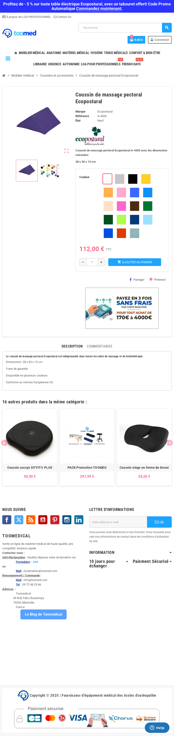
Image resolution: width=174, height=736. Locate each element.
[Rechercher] (125, 28)
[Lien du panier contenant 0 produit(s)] (136, 40)
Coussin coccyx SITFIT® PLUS (30, 467)
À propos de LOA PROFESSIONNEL (28, 17)
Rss (30, 519)
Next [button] (170, 443)
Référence (82, 116)
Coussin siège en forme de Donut (144, 467)
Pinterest (158, 279)
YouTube (42, 519)
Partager (137, 279)
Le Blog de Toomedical (43, 614)
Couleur (84, 177)
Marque (80, 111)
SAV (36, 562)
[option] (29, 447)
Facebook (6, 519)
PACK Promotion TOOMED (87, 467)
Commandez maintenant (98, 8)
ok (159, 522)
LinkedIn (78, 519)
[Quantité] (92, 262)
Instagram (66, 519)
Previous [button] (4, 443)
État (77, 120)
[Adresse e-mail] (118, 522)
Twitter (18, 519)
